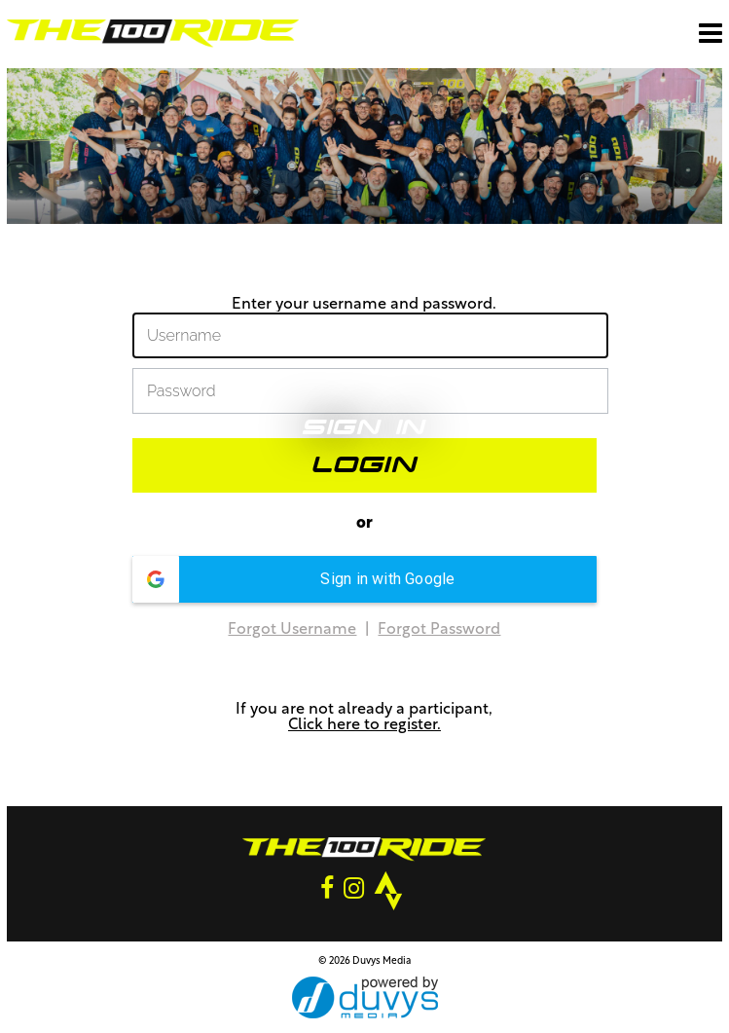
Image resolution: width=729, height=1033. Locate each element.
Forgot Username (292, 630)
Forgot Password (439, 630)
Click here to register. (364, 725)
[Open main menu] (710, 33)
